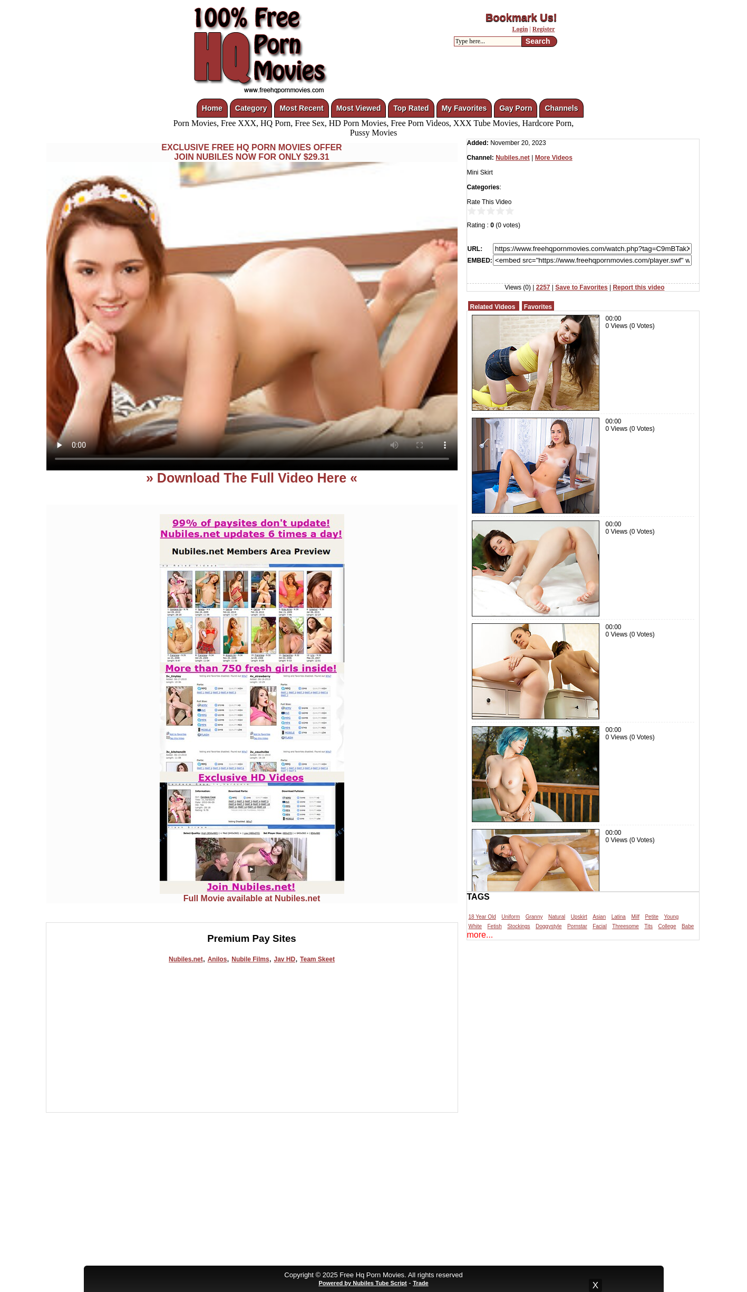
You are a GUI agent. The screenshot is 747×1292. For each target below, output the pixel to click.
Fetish (495, 926)
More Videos (554, 157)
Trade (420, 1283)
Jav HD (284, 959)
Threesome (625, 926)
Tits (648, 926)
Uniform (510, 917)
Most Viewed (358, 108)
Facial (600, 926)
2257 (543, 287)
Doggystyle (548, 926)
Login (520, 29)
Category (251, 108)
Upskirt (579, 917)
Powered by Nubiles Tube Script (362, 1283)
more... (480, 934)
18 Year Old (482, 917)
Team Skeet (317, 959)
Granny (534, 917)
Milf (635, 917)
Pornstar (577, 926)
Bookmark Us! (521, 17)
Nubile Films (250, 959)
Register (543, 29)
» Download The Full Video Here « (251, 477)
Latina (619, 917)
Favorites (538, 307)
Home (212, 108)
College (667, 926)
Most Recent (301, 108)
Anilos (217, 959)
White (475, 926)
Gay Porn (515, 108)
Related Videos (493, 307)
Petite (651, 917)
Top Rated (411, 108)
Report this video (638, 287)
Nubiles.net (186, 959)
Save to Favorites (581, 287)
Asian (599, 917)
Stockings (518, 926)
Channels (561, 108)
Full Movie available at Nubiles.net (252, 894)
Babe (688, 926)
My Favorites (464, 108)
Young (671, 917)
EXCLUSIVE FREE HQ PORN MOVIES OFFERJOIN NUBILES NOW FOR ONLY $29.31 (251, 152)
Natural (556, 917)
